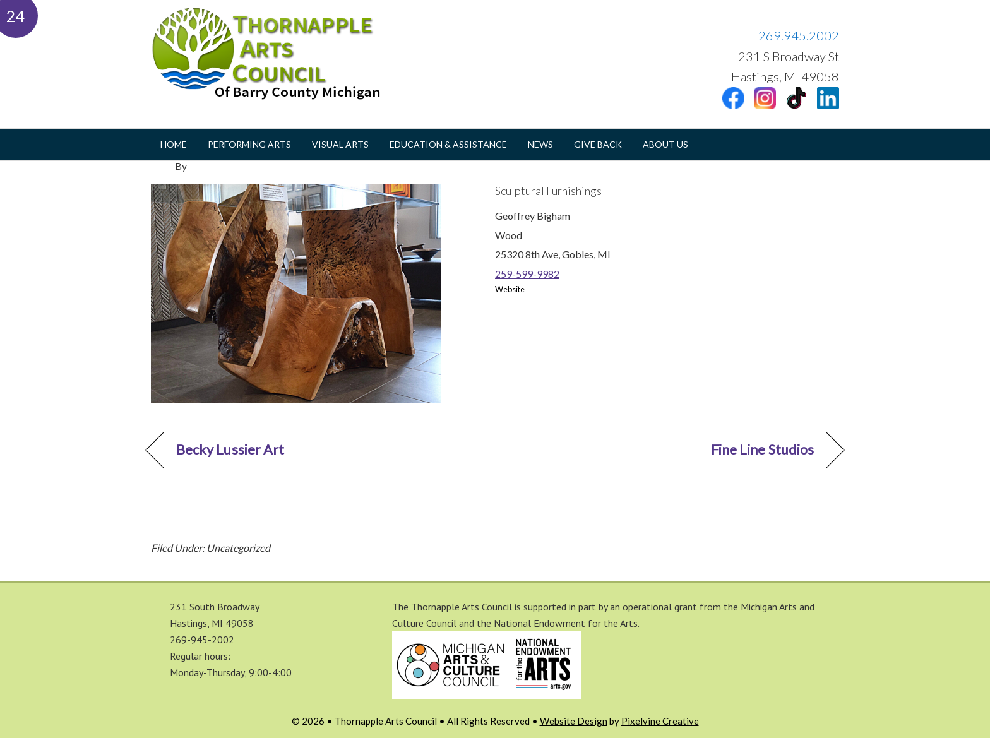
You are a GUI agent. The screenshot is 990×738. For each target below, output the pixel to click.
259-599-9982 (527, 274)
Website (510, 289)
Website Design (573, 721)
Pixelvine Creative (660, 721)
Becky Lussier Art (230, 449)
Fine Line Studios (762, 449)
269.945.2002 (798, 35)
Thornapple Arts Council (277, 53)
